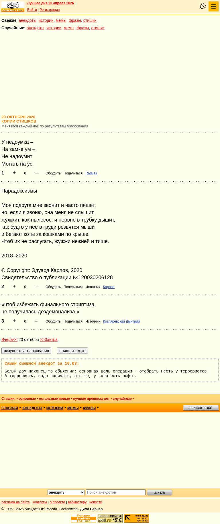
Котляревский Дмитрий (121, 321)
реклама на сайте (15, 502)
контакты (40, 502)
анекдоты (27, 20)
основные (27, 399)
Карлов (109, 287)
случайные (122, 399)
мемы (61, 20)
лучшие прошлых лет (91, 399)
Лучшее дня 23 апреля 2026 (50, 3)
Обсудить (53, 173)
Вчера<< (9, 339)
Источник (92, 287)
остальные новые (54, 399)
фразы (75, 20)
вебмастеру (77, 502)
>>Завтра (49, 339)
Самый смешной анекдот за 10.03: (42, 363)
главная (9, 408)
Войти (32, 10)
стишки (90, 20)
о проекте (57, 502)
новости (95, 502)
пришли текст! (201, 408)
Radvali (91, 173)
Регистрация (50, 10)
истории (46, 20)
